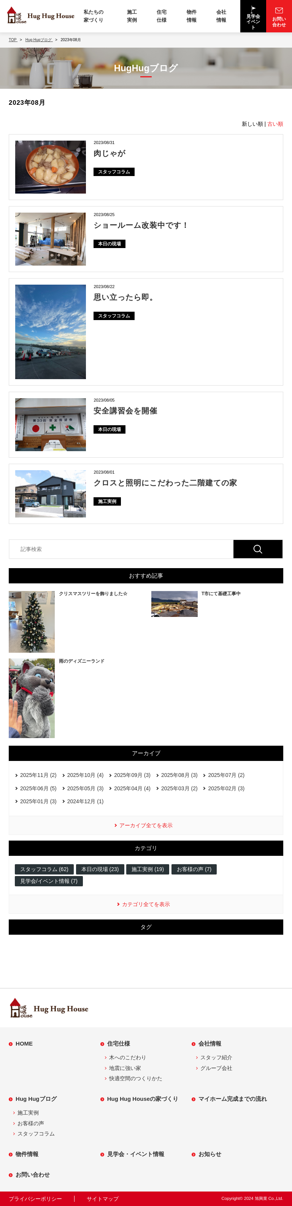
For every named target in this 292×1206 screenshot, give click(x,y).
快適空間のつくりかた (135, 1078)
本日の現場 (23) (100, 869)
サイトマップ (103, 1199)
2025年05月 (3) (85, 788)
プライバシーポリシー (35, 1199)
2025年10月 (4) (85, 775)
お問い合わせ (33, 1174)
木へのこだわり (127, 1057)
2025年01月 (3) (38, 801)
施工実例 (132, 16)
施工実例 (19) (148, 869)
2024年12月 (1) (85, 801)
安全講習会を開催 (125, 411)
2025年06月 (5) (38, 788)
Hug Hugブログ (36, 1098)
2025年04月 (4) (132, 788)
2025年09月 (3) (132, 775)
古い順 (275, 124)
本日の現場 (109, 244)
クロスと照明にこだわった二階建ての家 (165, 483)
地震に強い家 (125, 1068)
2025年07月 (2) (226, 775)
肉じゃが (109, 153)
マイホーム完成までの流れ (232, 1098)
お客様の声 (30, 1123)
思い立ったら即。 (125, 297)
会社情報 (221, 16)
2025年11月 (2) (38, 775)
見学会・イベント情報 (135, 1154)
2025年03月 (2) (179, 788)
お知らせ (209, 1154)
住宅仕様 (162, 16)
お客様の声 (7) (194, 869)
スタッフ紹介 (216, 1057)
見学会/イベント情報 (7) (49, 881)
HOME (24, 1043)
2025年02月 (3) (226, 788)
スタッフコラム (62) (44, 869)
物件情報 (192, 16)
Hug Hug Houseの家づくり (143, 1098)
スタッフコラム (114, 172)
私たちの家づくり (93, 16)
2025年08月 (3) (179, 775)
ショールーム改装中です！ (141, 225)
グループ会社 (216, 1068)
